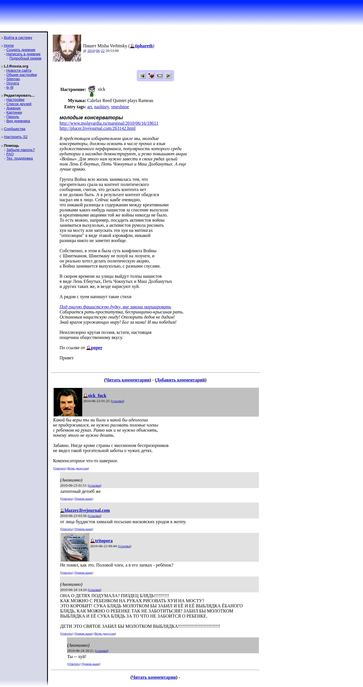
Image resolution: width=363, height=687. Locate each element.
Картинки (14, 112)
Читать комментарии (127, 380)
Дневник (13, 108)
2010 (91, 50)
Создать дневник (20, 50)
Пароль (12, 116)
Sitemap (13, 79)
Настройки (15, 99)
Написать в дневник (23, 54)
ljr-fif (9, 87)
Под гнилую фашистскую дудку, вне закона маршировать (115, 306)
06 (98, 50)
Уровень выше (83, 498)
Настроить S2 (16, 137)
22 (103, 50)
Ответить (59, 468)
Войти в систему (18, 37)
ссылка (117, 401)
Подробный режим (25, 58)
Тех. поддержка (19, 158)
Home (9, 45)
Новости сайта (18, 70)
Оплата (12, 83)
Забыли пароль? (20, 150)
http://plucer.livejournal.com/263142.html (98, 128)
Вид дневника (18, 121)
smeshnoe (120, 106)
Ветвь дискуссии (78, 468)
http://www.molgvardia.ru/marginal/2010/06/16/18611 (109, 123)
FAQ (10, 154)
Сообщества (15, 129)
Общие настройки (21, 75)
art (89, 106)
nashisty (101, 106)
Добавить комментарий (180, 380)
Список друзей (18, 104)
